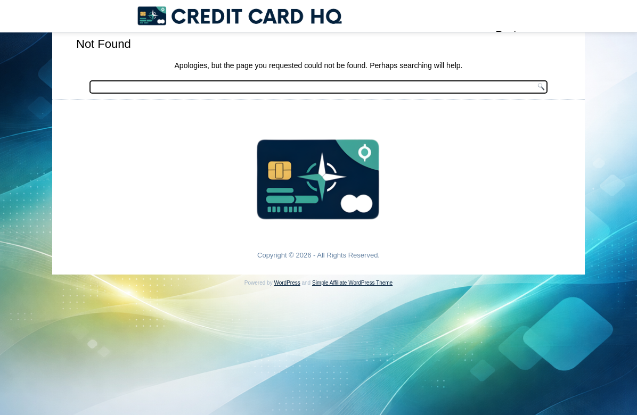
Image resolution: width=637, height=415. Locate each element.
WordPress (287, 283)
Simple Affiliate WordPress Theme (352, 283)
